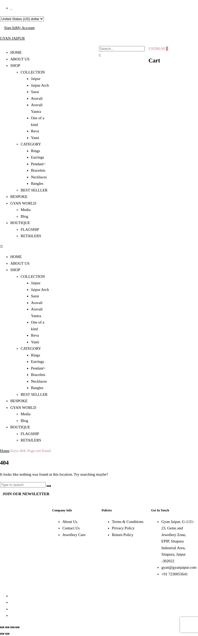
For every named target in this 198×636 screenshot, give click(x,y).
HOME (16, 52)
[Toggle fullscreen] (7, 627)
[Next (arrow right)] (7, 633)
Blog (24, 216)
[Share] (12, 627)
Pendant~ (38, 164)
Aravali (37, 98)
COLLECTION (33, 72)
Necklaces (39, 177)
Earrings (37, 157)
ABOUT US (19, 59)
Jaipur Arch (40, 85)
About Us (69, 522)
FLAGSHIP (30, 229)
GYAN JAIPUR (12, 38)
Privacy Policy (123, 528)
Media (25, 210)
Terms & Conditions (127, 522)
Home (5, 451)
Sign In (9, 28)
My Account (25, 28)
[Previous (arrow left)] (2, 633)
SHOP (15, 65)
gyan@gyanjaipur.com (178, 567)
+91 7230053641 (174, 574)
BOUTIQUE (20, 223)
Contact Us (71, 528)
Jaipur (35, 79)
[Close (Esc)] (17, 627)
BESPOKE (19, 197)
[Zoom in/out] (2, 627)
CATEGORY (31, 144)
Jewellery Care (74, 535)
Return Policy (122, 535)
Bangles (37, 183)
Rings (35, 151)
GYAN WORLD (23, 203)
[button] (25, 246)
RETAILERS (31, 236)
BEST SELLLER (34, 190)
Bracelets (38, 170)
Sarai (35, 92)
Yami (35, 138)
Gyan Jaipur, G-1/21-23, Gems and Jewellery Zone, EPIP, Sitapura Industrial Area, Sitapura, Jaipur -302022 (177, 541)
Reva (35, 131)
